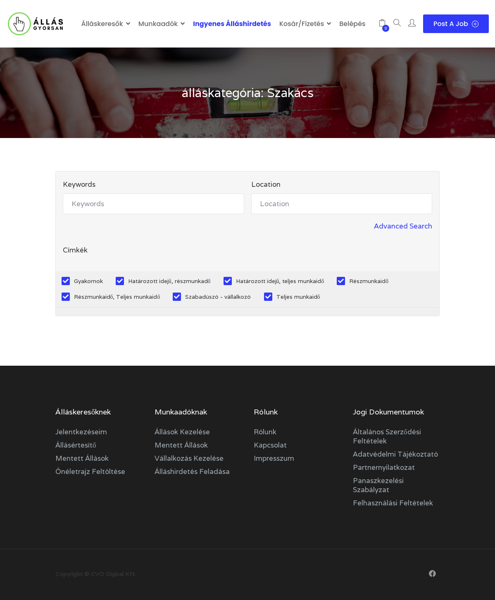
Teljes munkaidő (298, 296)
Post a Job (455, 24)
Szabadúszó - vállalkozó (218, 296)
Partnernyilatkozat (384, 467)
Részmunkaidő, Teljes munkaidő (117, 296)
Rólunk (265, 431)
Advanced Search (403, 226)
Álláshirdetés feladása (192, 471)
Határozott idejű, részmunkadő (169, 281)
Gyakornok (88, 281)
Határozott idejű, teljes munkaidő (280, 281)
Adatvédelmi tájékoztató (395, 454)
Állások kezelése (182, 431)
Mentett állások (82, 458)
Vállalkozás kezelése (189, 458)
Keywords (79, 184)
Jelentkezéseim (81, 431)
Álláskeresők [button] (102, 24)
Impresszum (274, 458)
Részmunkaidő (368, 281)
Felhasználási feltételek (393, 502)
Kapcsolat (270, 445)
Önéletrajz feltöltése (90, 471)
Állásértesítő (75, 445)
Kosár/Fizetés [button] (301, 24)
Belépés (352, 24)
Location (266, 184)
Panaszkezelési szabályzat (378, 485)
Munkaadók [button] (158, 24)
